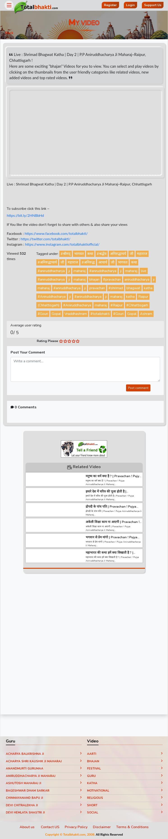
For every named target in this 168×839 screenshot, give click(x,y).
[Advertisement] (84, 645)
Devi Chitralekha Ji (44, 805)
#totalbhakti (100, 313)
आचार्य (102, 262)
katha (148, 288)
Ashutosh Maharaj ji (44, 783)
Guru (125, 776)
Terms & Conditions (132, 827)
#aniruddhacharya (51, 270)
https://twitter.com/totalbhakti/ (45, 239)
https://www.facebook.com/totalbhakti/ (56, 233)
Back (9, 32)
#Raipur (116, 305)
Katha (125, 783)
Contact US (50, 827)
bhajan (94, 279)
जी (131, 253)
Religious (125, 798)
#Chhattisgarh (137, 305)
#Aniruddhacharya (52, 296)
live (143, 270)
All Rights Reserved (109, 834)
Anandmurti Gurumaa (44, 769)
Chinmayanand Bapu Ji (44, 798)
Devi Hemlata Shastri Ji (44, 813)
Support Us (152, 5)
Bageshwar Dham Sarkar (44, 791)
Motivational (125, 791)
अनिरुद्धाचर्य (118, 253)
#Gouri (43, 313)
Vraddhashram (75, 313)
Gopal (56, 313)
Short (125, 805)
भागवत (79, 253)
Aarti (125, 754)
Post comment (138, 388)
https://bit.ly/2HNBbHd (25, 215)
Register (110, 5)
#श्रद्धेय (101, 253)
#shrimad (115, 288)
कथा (90, 253)
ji (69, 270)
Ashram (146, 313)
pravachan (97, 288)
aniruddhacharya (136, 279)
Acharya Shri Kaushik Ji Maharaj (44, 761)
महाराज (142, 253)
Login (130, 5)
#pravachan (112, 279)
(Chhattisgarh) (49, 305)
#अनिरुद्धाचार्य (47, 262)
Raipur (143, 296)
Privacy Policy (76, 827)
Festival (125, 769)
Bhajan (125, 761)
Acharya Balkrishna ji (44, 754)
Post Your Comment (28, 352)
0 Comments (24, 407)
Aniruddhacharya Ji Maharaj (44, 776)
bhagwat (133, 288)
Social (125, 813)
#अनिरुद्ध (88, 262)
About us (27, 827)
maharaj (80, 270)
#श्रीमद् (66, 253)
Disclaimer (102, 827)
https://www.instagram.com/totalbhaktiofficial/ (62, 244)
